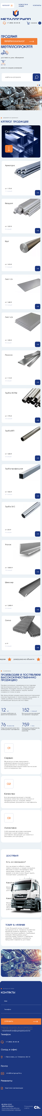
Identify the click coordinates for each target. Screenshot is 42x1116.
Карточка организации (14, 1088)
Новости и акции (23, 5)
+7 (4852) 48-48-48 (13, 23)
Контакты (37, 5)
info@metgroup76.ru (14, 1073)
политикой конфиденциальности (16, 1031)
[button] (37, 85)
